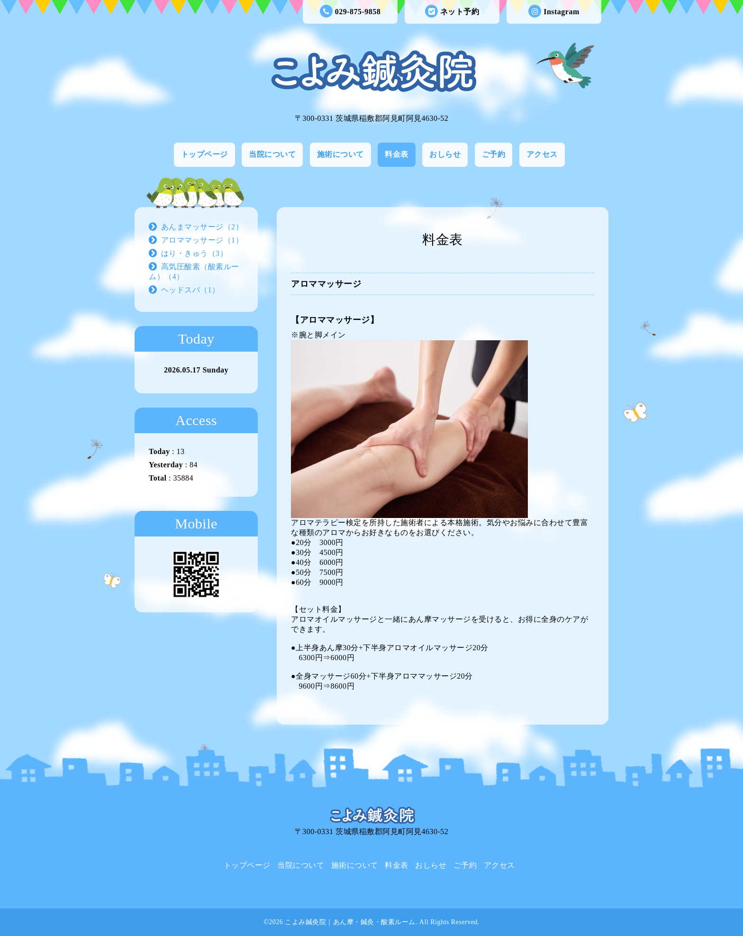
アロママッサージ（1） (202, 240)
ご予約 (494, 154)
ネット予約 (452, 12)
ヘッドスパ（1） (190, 290)
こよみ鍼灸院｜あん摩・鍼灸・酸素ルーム (350, 922)
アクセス (542, 154)
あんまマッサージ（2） (202, 227)
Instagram (554, 12)
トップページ (204, 154)
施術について (340, 154)
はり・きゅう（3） (194, 253)
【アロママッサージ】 (335, 320)
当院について (272, 154)
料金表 (396, 154)
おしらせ (445, 154)
